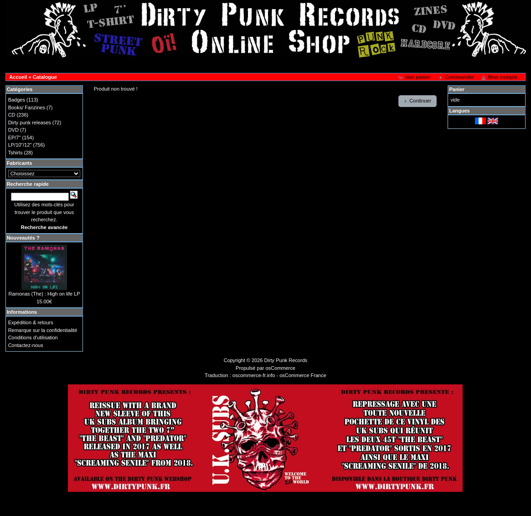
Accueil (18, 77)
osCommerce (280, 368)
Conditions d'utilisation (33, 337)
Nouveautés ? (23, 237)
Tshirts (15, 152)
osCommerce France (302, 375)
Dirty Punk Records (286, 360)
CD (11, 115)
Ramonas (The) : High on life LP (44, 293)
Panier (456, 89)
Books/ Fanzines (26, 107)
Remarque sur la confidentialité (42, 330)
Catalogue (45, 77)
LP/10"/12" (20, 145)
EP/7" (14, 137)
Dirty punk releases (29, 122)
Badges (16, 99)
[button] (415, 77)
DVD (13, 130)
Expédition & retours (30, 322)
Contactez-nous (25, 345)
